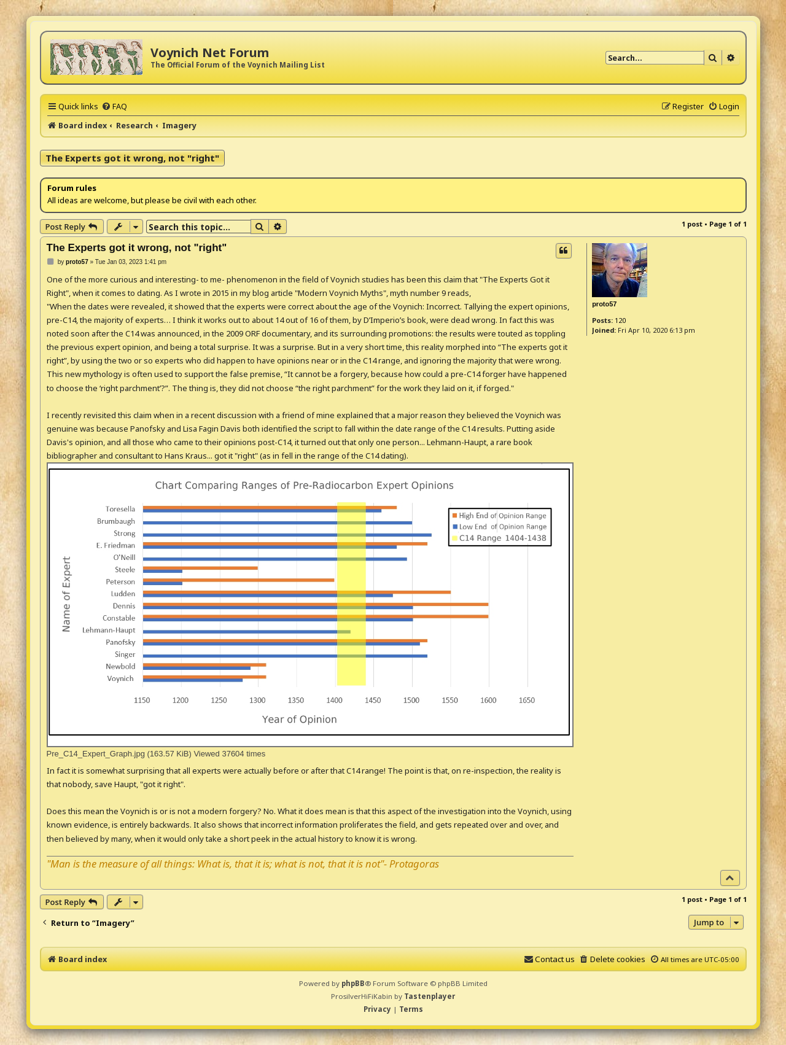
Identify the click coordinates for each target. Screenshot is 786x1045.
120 (620, 320)
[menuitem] (114, 106)
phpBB (353, 983)
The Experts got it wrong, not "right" (132, 158)
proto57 (604, 304)
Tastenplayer (429, 996)
